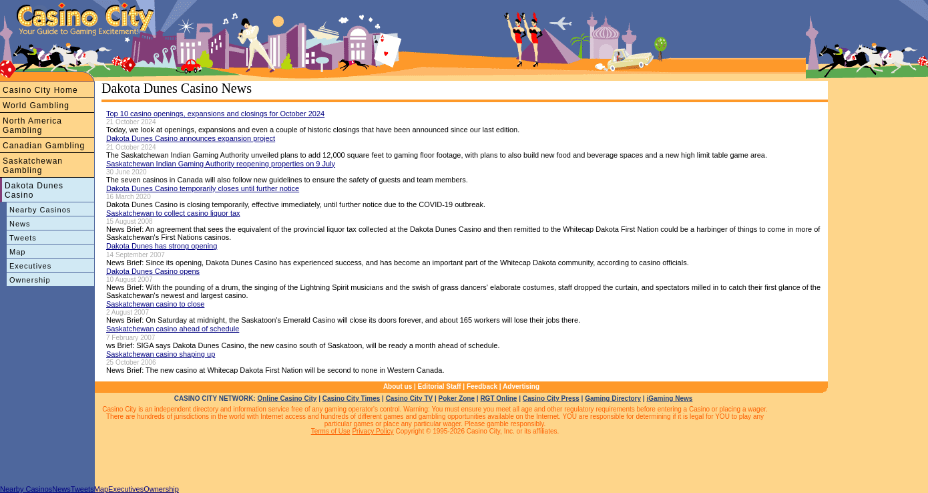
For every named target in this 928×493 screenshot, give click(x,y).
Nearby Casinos (40, 210)
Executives (30, 266)
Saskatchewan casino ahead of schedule (172, 329)
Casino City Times (351, 398)
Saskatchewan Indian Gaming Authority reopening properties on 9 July (220, 164)
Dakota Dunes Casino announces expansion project (190, 138)
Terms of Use (331, 431)
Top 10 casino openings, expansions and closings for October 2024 (215, 114)
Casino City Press (551, 398)
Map (17, 252)
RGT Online (498, 398)
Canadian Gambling (44, 145)
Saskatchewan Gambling (33, 165)
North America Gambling (32, 125)
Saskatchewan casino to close (155, 304)
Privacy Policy (372, 431)
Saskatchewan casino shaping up (160, 354)
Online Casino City (286, 398)
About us (397, 386)
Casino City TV (409, 398)
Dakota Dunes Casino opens (153, 271)
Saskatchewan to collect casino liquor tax (173, 213)
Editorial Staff (439, 386)
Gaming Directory (613, 398)
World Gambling (36, 105)
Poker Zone (457, 398)
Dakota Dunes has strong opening (161, 246)
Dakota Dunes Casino (34, 190)
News (20, 224)
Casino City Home (40, 90)
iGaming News (669, 398)
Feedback (482, 386)
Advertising (521, 386)
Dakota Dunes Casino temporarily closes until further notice (202, 188)
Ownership (30, 280)
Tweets (23, 238)
